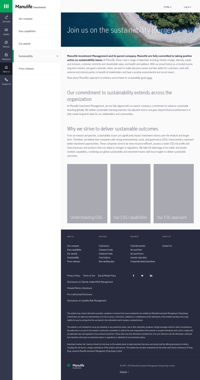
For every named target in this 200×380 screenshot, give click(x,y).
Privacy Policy (73, 275)
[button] (167, 6)
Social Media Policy (107, 275)
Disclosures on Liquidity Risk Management (86, 300)
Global (123, 372)
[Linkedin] (152, 277)
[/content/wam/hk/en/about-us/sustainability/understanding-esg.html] (87, 193)
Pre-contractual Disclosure (79, 294)
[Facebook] (134, 277)
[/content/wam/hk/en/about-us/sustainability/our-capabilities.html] (130, 193)
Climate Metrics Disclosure (79, 288)
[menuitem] (6, 19)
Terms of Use (89, 275)
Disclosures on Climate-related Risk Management (90, 281)
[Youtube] (143, 277)
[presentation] (6, 18)
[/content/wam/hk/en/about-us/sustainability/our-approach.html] (174, 193)
